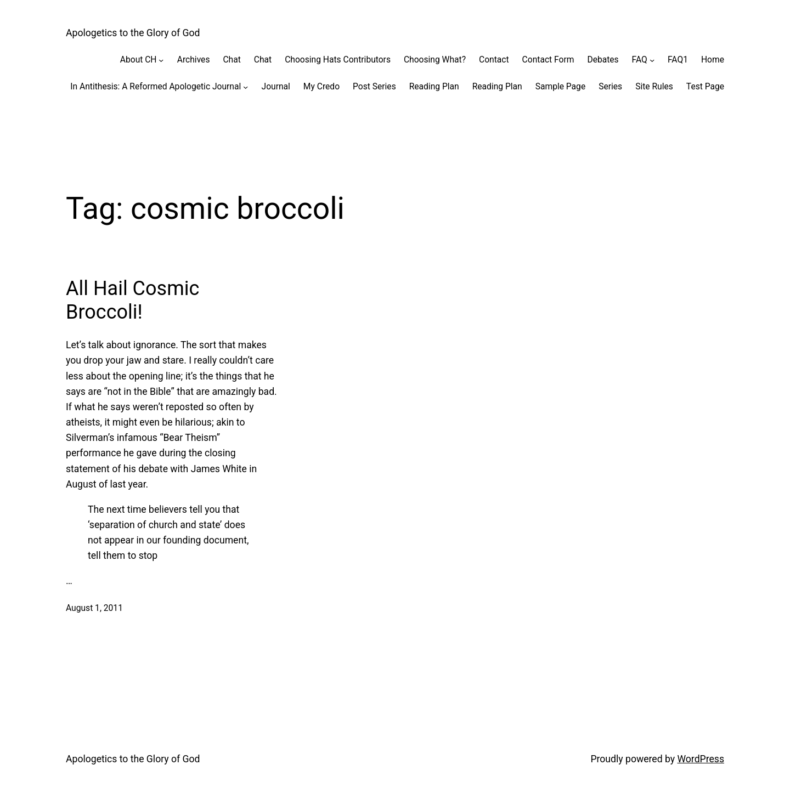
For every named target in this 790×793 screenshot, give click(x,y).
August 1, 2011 (94, 608)
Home (712, 60)
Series (610, 87)
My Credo (321, 87)
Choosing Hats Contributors (338, 60)
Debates (602, 60)
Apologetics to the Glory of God (133, 32)
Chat (231, 60)
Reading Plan (434, 87)
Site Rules (654, 87)
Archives (193, 60)
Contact (494, 60)
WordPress (700, 759)
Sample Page (560, 87)
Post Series (374, 87)
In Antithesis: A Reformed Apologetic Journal (155, 87)
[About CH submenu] (161, 59)
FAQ (639, 60)
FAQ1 (678, 60)
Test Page (705, 87)
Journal (276, 87)
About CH (138, 60)
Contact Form (548, 60)
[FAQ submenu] (652, 59)
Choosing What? (435, 60)
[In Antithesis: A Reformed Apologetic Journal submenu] (245, 86)
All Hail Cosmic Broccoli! (132, 300)
